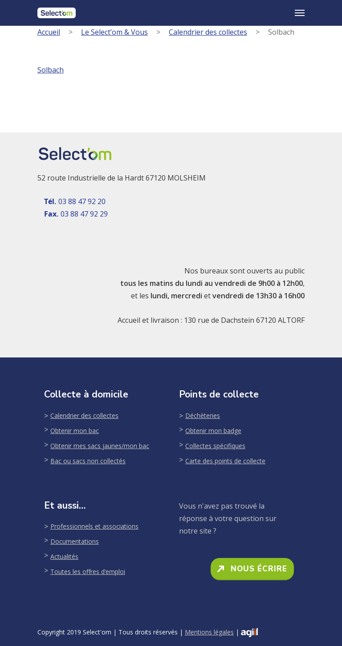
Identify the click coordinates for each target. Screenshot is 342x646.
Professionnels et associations (94, 526)
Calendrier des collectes (208, 32)
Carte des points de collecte (225, 461)
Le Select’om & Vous (114, 32)
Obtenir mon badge (213, 430)
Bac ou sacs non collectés (88, 461)
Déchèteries (202, 415)
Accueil (48, 32)
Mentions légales (209, 632)
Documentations (74, 541)
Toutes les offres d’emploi (87, 571)
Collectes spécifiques (215, 445)
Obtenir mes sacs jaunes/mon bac (99, 445)
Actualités (64, 556)
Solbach (50, 70)
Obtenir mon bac (74, 430)
